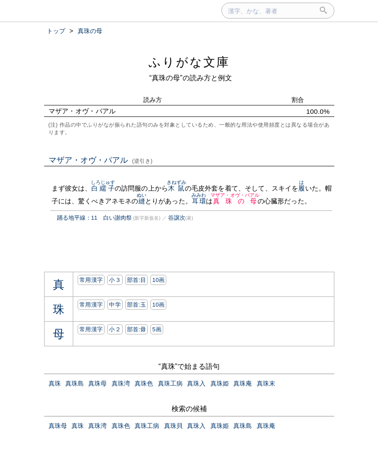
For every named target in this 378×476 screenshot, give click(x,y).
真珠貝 (173, 425)
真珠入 (196, 383)
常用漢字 (91, 280)
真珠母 (97, 383)
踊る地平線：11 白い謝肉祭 (94, 217)
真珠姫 (219, 383)
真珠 (55, 383)
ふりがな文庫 (189, 62)
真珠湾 (121, 383)
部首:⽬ (136, 280)
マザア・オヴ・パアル (101, 160)
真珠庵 (242, 383)
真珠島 (74, 383)
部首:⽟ (136, 304)
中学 (115, 304)
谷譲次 (176, 217)
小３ (115, 280)
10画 (158, 280)
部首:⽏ (136, 329)
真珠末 (266, 383)
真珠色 (144, 383)
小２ (115, 329)
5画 (156, 329)
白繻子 (103, 188)
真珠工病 (170, 383)
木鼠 (177, 188)
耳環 (198, 201)
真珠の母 (235, 201)
